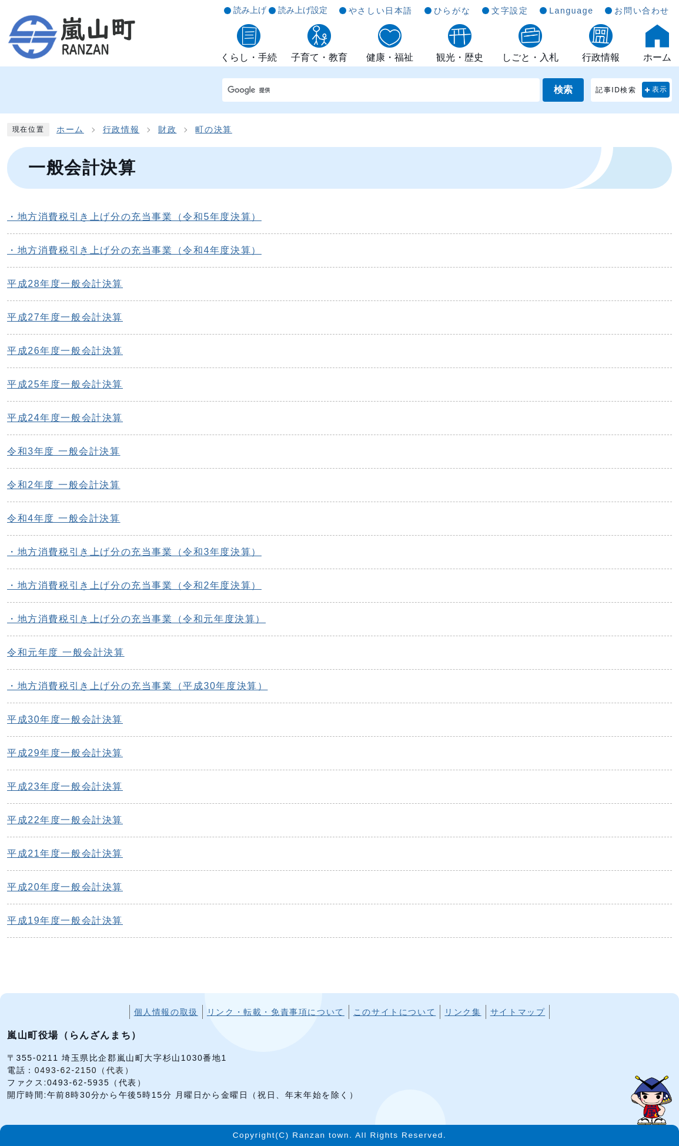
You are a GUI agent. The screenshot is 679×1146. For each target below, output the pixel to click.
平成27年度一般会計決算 (65, 317)
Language (571, 10)
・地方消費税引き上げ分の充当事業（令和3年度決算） (134, 552)
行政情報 (121, 129)
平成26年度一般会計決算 (65, 351)
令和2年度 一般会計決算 (64, 485)
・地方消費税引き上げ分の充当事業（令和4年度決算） (134, 250)
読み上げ (249, 10)
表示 (660, 89)
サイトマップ (518, 1012)
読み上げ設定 (302, 10)
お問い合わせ (642, 10)
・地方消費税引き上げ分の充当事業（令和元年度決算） (136, 619)
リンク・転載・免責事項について (275, 1012)
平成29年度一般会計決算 (65, 753)
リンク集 (462, 1012)
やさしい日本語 (381, 10)
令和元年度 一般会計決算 (66, 652)
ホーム (70, 129)
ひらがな (452, 10)
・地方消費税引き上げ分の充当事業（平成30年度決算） (137, 686)
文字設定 (509, 10)
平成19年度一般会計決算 (65, 921)
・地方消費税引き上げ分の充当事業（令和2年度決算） (134, 585)
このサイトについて (394, 1012)
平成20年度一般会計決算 (65, 887)
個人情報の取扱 (166, 1012)
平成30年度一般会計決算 (65, 719)
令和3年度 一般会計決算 (64, 451)
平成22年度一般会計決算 (65, 820)
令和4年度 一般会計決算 (64, 518)
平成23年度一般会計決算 (65, 786)
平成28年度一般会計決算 (65, 284)
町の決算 (213, 129)
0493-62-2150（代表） (84, 1070)
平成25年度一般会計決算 (65, 384)
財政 (167, 129)
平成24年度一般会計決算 (65, 418)
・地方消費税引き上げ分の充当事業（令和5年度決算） (134, 217)
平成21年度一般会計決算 (65, 853)
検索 (563, 90)
